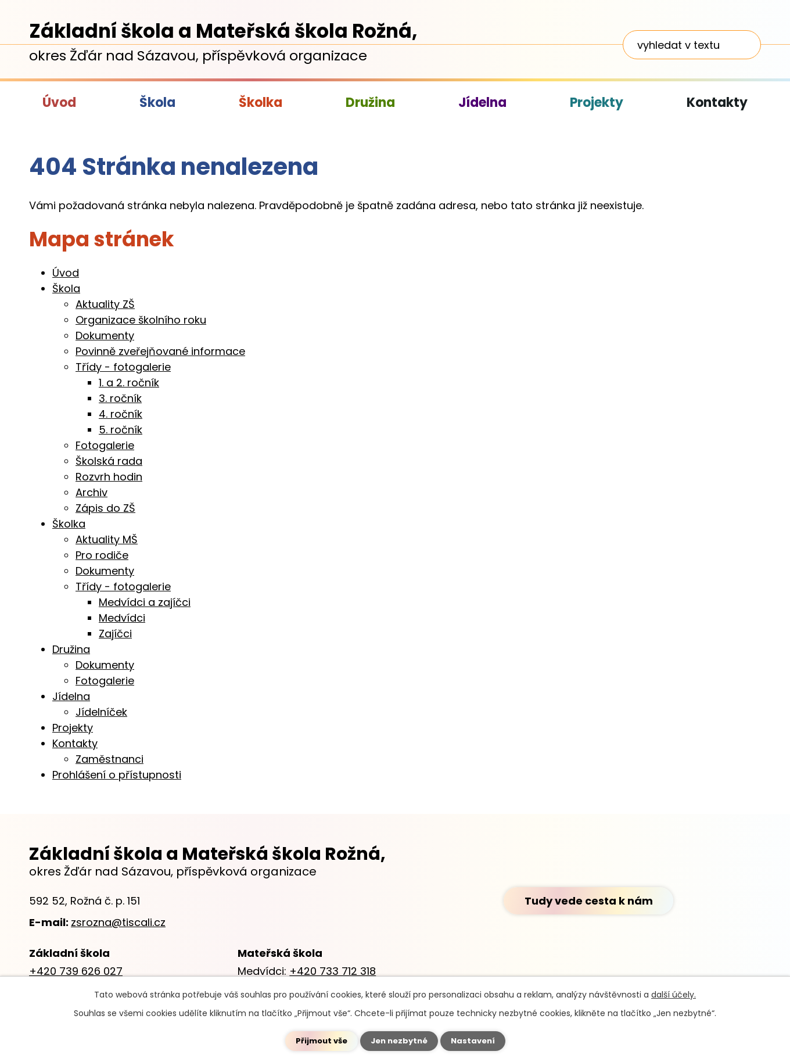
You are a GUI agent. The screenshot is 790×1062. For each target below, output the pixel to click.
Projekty (596, 103)
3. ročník (120, 398)
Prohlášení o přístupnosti (116, 774)
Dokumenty (105, 335)
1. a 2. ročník (129, 382)
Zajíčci (115, 633)
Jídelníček (101, 712)
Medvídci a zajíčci (145, 602)
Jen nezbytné (399, 1040)
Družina (370, 103)
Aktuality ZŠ (105, 304)
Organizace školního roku (141, 320)
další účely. (673, 994)
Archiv (91, 492)
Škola (157, 103)
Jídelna (482, 103)
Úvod (59, 103)
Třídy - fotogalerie (123, 367)
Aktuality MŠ (107, 539)
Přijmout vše (318, 1040)
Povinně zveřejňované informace (160, 351)
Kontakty (717, 103)
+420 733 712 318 (332, 971)
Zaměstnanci (109, 759)
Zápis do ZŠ (105, 508)
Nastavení (476, 1040)
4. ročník (120, 414)
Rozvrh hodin (109, 476)
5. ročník (120, 429)
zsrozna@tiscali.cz (118, 922)
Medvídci (122, 618)
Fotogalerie (105, 445)
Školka (260, 103)
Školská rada (109, 461)
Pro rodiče (102, 555)
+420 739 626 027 (76, 971)
